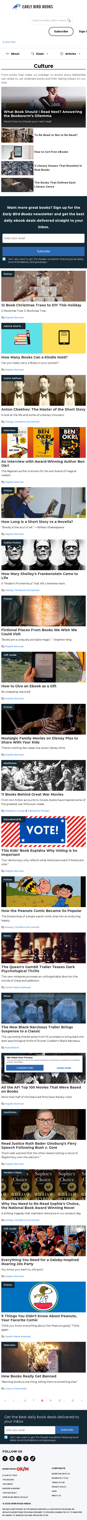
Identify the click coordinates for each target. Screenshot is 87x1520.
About (12, 53)
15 (73, 1400)
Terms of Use (58, 1482)
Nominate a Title (60, 1478)
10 (59, 1400)
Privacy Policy (59, 1487)
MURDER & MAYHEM (11, 1488)
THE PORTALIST (9, 1493)
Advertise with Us (61, 1474)
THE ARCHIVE (8, 1480)
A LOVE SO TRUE (9, 1475)
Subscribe (61, 31)
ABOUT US (56, 1496)
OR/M (54, 1491)
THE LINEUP (7, 1484)
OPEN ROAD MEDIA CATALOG (15, 1497)
